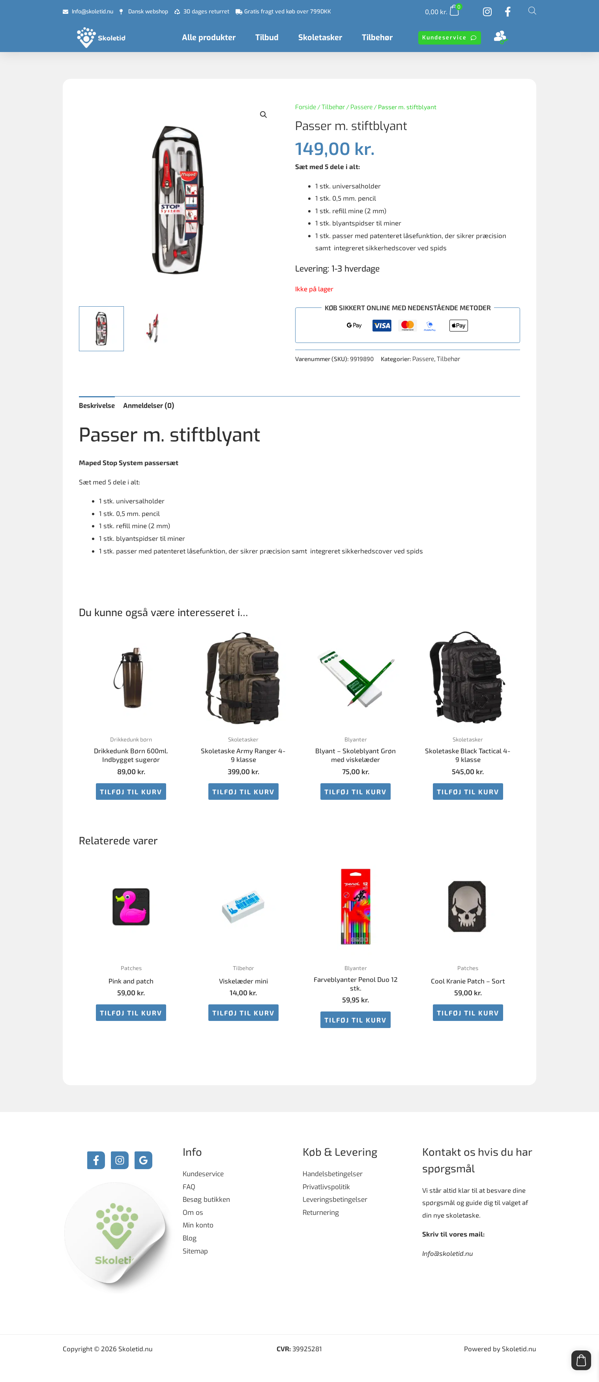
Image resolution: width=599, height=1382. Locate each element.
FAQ (189, 1187)
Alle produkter (209, 37)
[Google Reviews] (143, 1160)
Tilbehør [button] (377, 37)
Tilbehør (333, 107)
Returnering (321, 1212)
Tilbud (267, 37)
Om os (193, 1212)
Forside (305, 107)
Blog (190, 1238)
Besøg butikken (206, 1199)
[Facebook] (96, 1160)
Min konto (198, 1225)
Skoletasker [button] (320, 37)
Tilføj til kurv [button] (131, 791)
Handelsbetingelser (333, 1174)
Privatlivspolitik (326, 1187)
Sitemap (195, 1251)
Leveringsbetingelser (335, 1199)
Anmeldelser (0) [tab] (148, 405)
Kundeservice (203, 1174)
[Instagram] (120, 1160)
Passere (361, 107)
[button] (263, 115)
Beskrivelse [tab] (97, 405)
